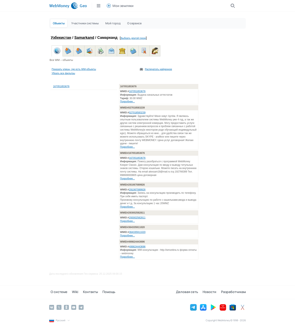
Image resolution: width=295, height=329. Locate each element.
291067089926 (137, 189)
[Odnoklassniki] (66, 306)
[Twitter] (59, 306)
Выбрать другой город (133, 38)
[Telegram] (81, 306)
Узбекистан (61, 38)
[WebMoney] (63, 5)
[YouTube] (73, 306)
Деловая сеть (190, 292)
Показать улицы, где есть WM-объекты (74, 69)
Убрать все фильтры (63, 73)
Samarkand (84, 38)
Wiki (72, 292)
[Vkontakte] (51, 306)
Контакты (86, 292)
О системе (57, 292)
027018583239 (137, 112)
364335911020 (137, 232)
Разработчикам (233, 292)
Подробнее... (127, 101)
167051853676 (61, 86)
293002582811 (137, 217)
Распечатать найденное (158, 69)
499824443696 (137, 246)
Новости (211, 292)
